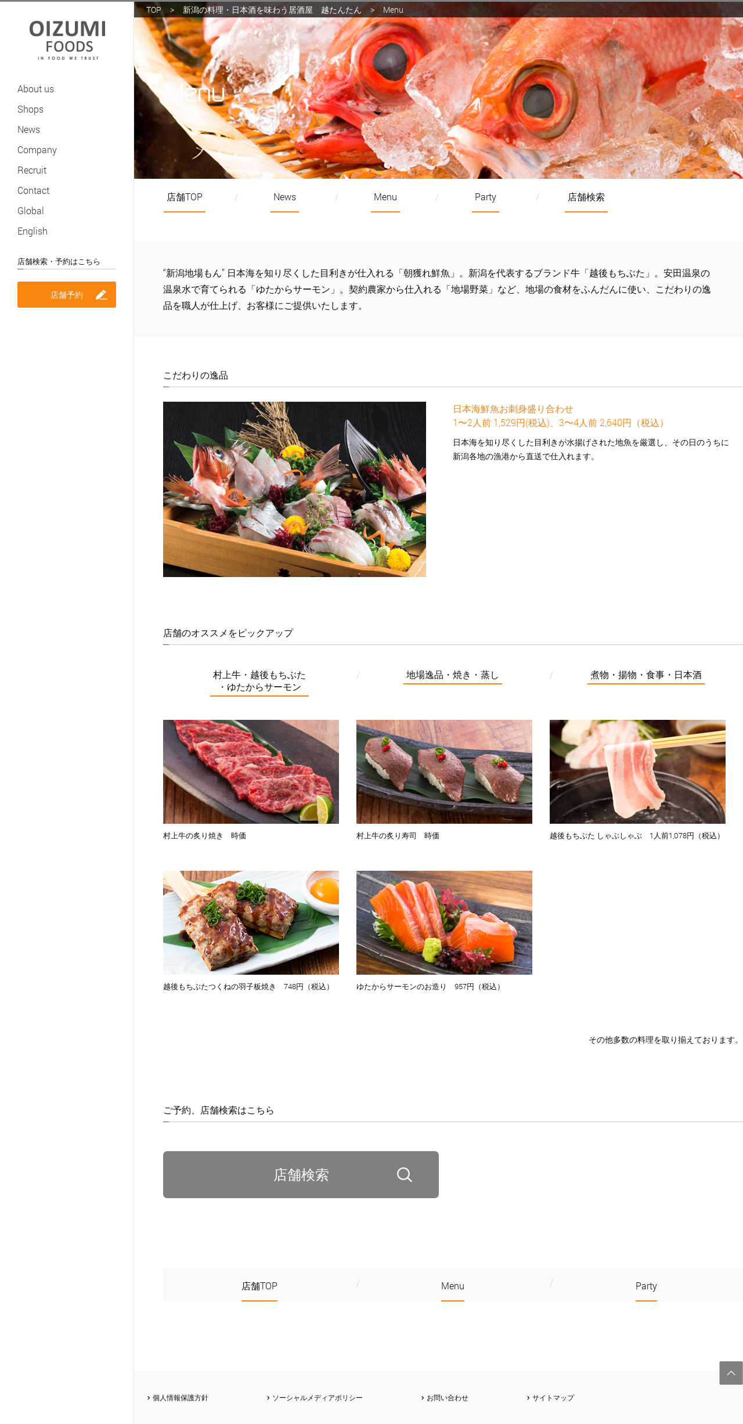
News (28, 129)
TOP (153, 9)
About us (35, 88)
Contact (33, 190)
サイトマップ (553, 1397)
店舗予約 (79, 294)
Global (30, 210)
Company (37, 149)
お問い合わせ (447, 1397)
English (32, 231)
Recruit (31, 170)
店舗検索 (586, 196)
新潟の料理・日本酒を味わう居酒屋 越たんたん (272, 9)
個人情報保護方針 (180, 1397)
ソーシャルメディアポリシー (317, 1397)
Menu (385, 196)
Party (485, 196)
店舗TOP (185, 196)
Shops (30, 109)
